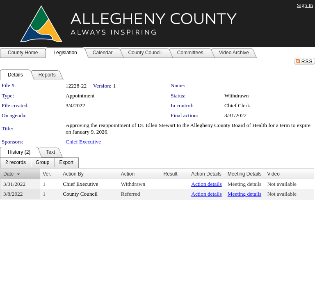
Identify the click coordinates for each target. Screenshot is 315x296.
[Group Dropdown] (42, 163)
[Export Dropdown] (66, 163)
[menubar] (39, 162)
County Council (80, 194)
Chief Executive (83, 142)
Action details (206, 184)
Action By (73, 174)
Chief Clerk (237, 105)
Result (170, 174)
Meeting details (245, 184)
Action (128, 174)
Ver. (47, 174)
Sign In (305, 5)
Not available (281, 184)
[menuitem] (15, 163)
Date (8, 174)
